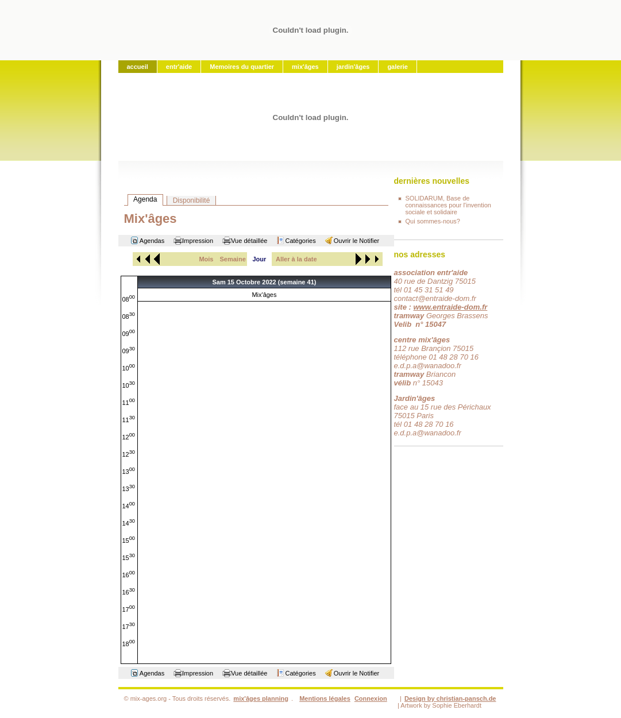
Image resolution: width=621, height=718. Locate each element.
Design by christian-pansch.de (450, 698)
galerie (397, 66)
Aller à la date (296, 259)
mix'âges (305, 66)
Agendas (152, 240)
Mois (206, 259)
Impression (197, 240)
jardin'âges (353, 66)
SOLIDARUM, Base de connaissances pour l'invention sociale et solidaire (448, 205)
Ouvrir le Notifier (356, 240)
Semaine (233, 259)
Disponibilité (191, 200)
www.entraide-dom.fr (450, 307)
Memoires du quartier (242, 66)
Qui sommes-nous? (433, 221)
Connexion (370, 698)
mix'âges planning (260, 698)
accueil (137, 66)
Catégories (300, 240)
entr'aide (179, 66)
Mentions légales (324, 698)
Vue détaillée (249, 240)
